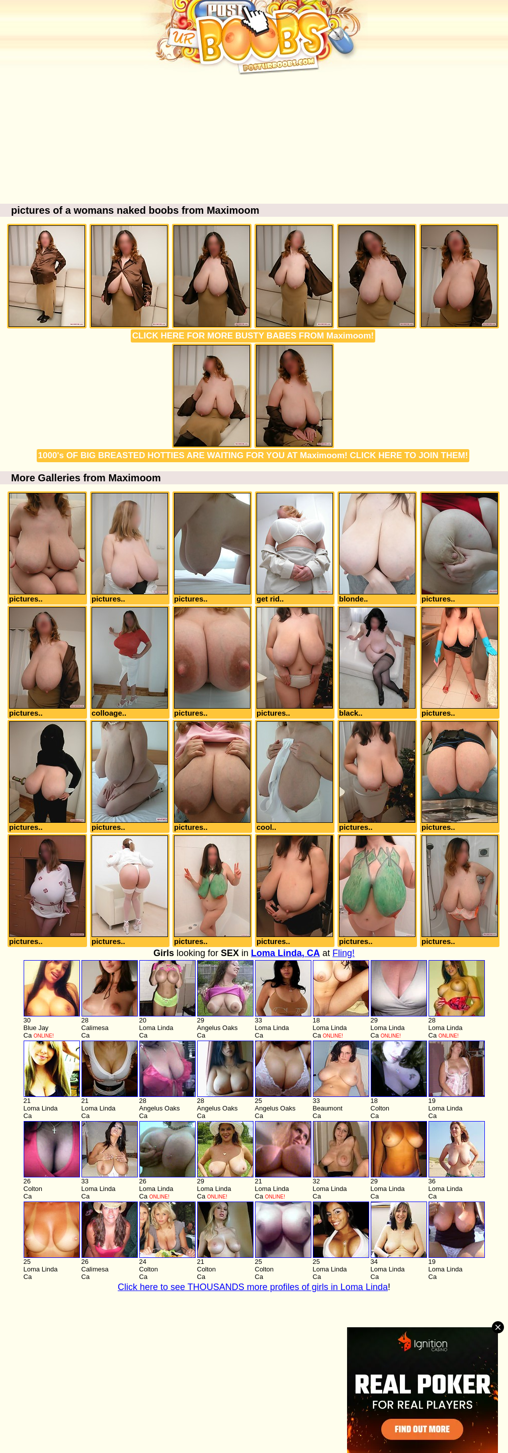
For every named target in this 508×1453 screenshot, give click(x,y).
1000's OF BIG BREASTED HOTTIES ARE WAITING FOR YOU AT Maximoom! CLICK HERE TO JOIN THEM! (253, 455)
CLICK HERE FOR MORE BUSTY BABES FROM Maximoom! (253, 335)
